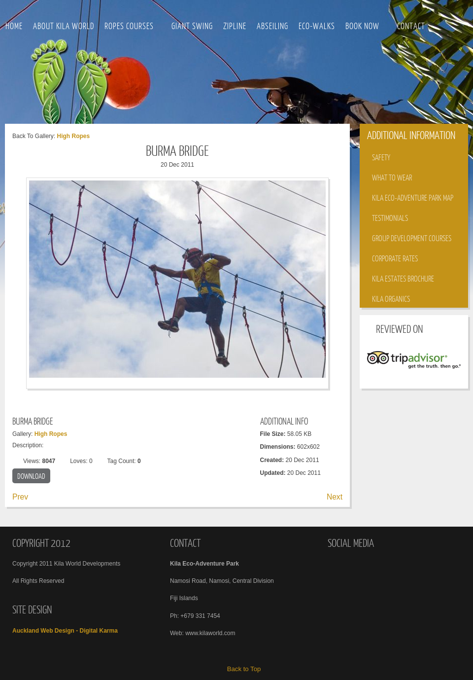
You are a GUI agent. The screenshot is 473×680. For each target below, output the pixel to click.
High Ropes (73, 136)
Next (334, 497)
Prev (20, 497)
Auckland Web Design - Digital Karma (65, 630)
